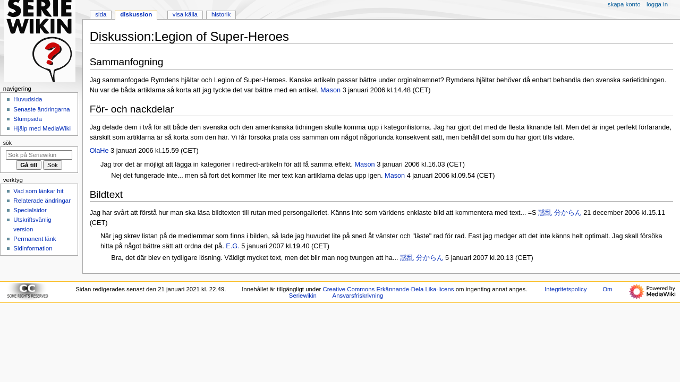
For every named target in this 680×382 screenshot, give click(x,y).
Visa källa (185, 14)
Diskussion (136, 14)
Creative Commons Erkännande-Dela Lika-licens (388, 289)
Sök (7, 143)
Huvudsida (27, 99)
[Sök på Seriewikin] (39, 155)
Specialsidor (29, 210)
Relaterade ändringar (42, 200)
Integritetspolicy (565, 289)
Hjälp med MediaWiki (42, 128)
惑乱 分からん (560, 212)
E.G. (232, 246)
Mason (330, 90)
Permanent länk (34, 239)
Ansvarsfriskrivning (358, 295)
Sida (100, 14)
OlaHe (99, 150)
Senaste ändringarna (41, 109)
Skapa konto (624, 4)
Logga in (657, 4)
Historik (221, 14)
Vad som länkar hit (38, 191)
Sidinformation (32, 248)
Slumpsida (27, 119)
